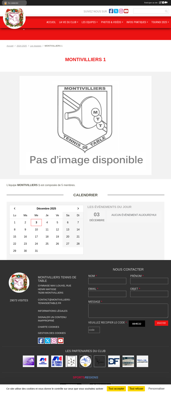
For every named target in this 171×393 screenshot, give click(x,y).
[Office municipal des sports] (71, 361)
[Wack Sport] (142, 361)
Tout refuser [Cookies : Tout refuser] (136, 388)
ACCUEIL (51, 22)
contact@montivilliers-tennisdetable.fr (54, 301)
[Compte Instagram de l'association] (121, 11)
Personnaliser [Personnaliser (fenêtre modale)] (157, 388)
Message (95, 301)
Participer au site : (155, 2)
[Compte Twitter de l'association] (116, 11)
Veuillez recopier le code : (108, 322)
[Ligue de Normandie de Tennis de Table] (43, 361)
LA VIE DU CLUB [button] (67, 22)
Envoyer (161, 323)
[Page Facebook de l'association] (111, 11)
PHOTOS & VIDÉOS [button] (111, 22)
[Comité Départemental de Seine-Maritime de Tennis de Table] (85, 361)
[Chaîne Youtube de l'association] (126, 11)
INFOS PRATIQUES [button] (136, 22)
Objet (135, 289)
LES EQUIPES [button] (89, 22)
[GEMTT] (28, 361)
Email (93, 289)
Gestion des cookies (52, 333)
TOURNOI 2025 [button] (159, 22)
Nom (92, 276)
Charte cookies (48, 327)
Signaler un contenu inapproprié (52, 319)
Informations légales (53, 311)
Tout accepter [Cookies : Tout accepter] (116, 388)
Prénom (137, 276)
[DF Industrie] (114, 361)
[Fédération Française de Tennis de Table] (57, 361)
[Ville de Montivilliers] (99, 361)
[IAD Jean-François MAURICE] (128, 361)
